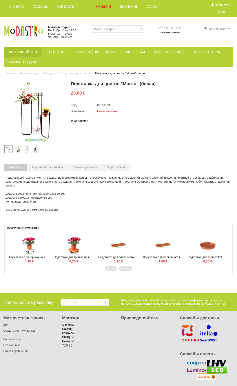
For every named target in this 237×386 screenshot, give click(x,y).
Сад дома (50, 73)
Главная (10, 73)
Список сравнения (15, 351)
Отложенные (11, 345)
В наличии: (78, 111)
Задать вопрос (116, 167)
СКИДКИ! (103, 6)
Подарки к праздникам (95, 52)
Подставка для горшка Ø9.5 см (208, 257)
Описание (15, 167)
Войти (7, 324)
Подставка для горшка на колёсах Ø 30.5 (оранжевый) (74, 257)
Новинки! (128, 6)
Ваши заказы (12, 339)
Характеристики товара (47, 167)
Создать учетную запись (19, 330)
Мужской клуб (206, 52)
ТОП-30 (151, 6)
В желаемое (79, 121)
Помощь (40, 6)
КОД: (74, 105)
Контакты (66, 6)
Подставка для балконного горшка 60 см (163, 257)
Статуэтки (56, 52)
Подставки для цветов (76, 73)
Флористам (134, 52)
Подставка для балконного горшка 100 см (118, 257)
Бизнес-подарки (23, 62)
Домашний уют (23, 52)
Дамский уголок (169, 52)
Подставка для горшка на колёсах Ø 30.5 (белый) (29, 257)
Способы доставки (85, 167)
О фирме (16, 6)
